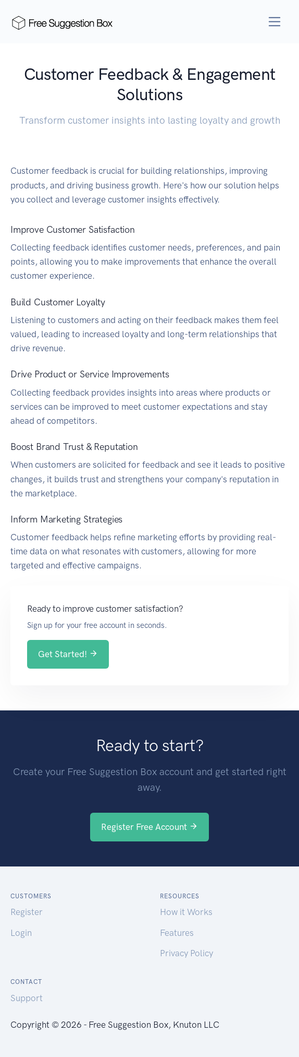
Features (177, 933)
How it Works (186, 912)
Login (21, 933)
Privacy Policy (186, 953)
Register (26, 912)
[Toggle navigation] (274, 21)
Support (26, 998)
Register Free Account (149, 827)
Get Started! (68, 654)
